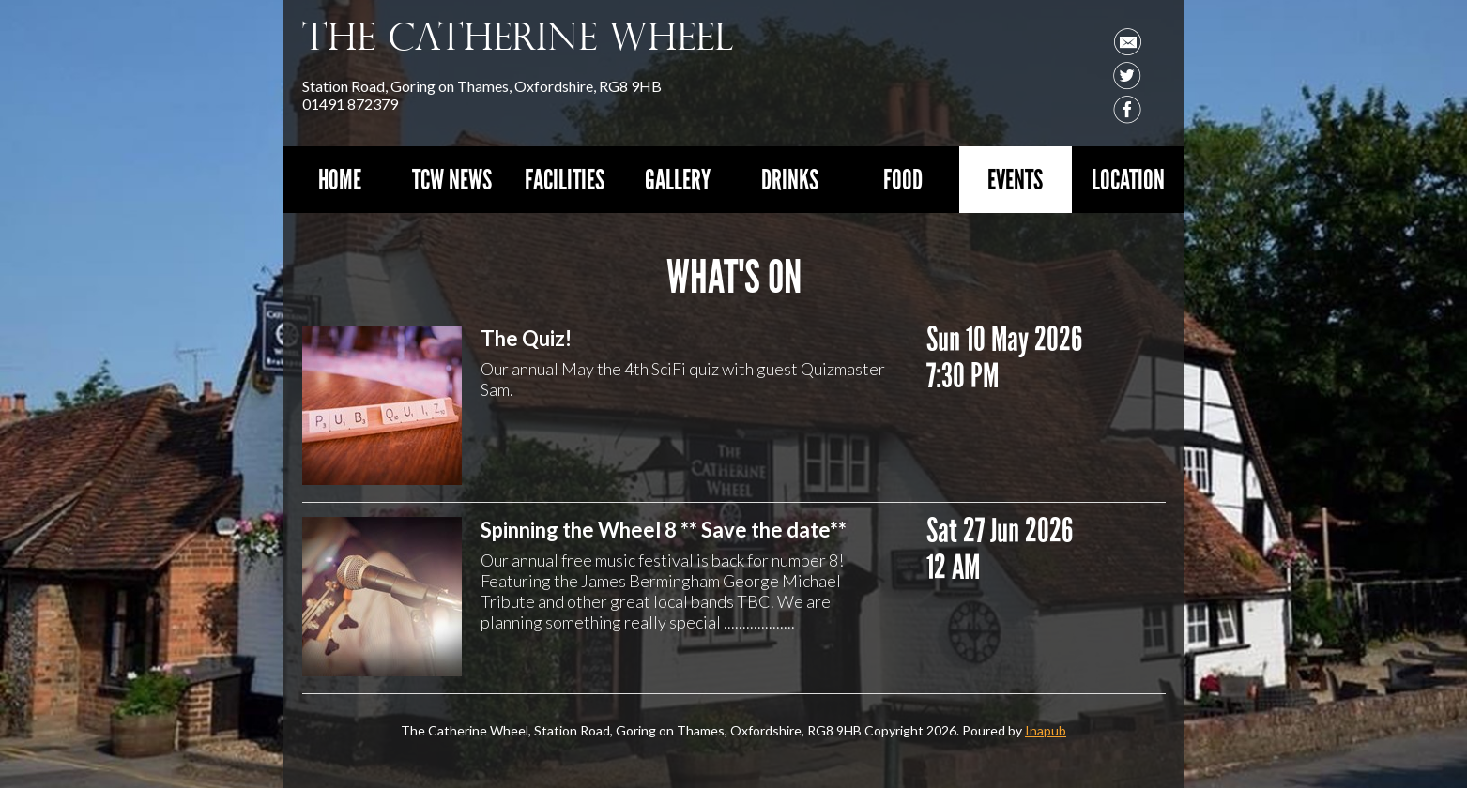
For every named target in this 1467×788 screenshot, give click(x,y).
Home (339, 179)
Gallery (678, 179)
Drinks (789, 179)
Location (1128, 179)
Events (1015, 179)
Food (903, 179)
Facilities (564, 179)
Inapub (1045, 730)
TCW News (452, 179)
